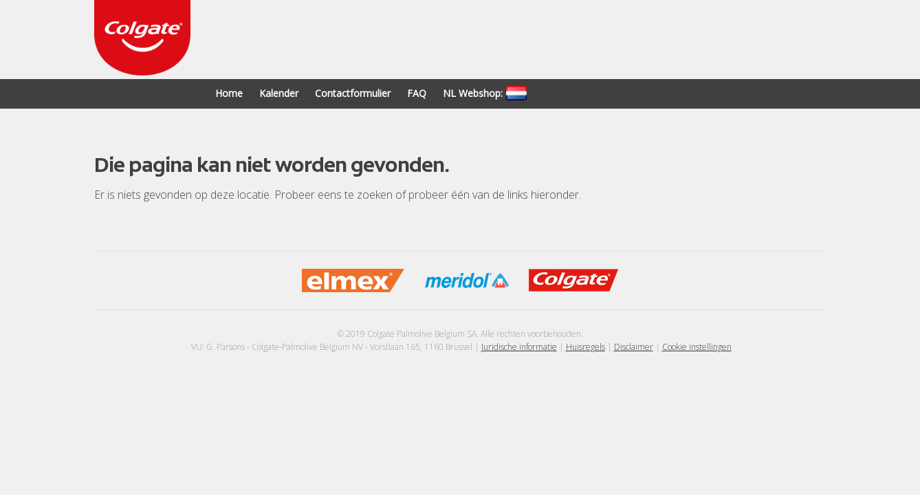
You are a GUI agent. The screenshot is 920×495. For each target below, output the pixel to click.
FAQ (416, 93)
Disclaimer (633, 347)
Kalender (278, 93)
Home (229, 93)
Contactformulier (353, 93)
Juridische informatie (519, 347)
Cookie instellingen (697, 347)
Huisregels (585, 347)
